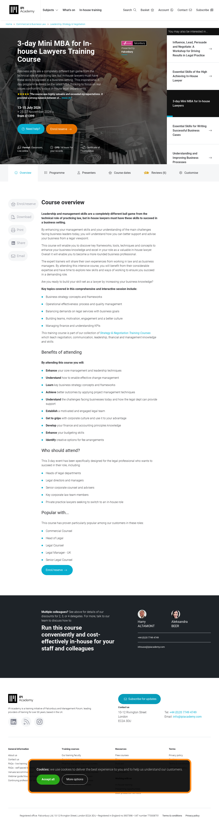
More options (74, 779)
